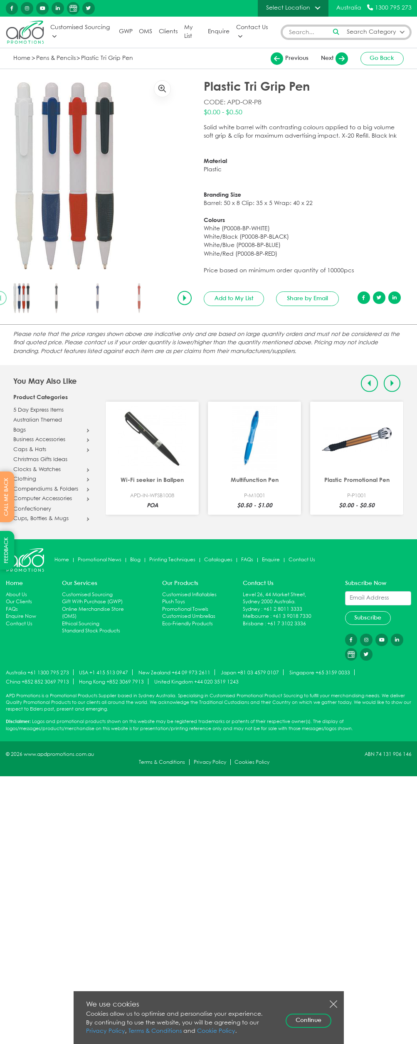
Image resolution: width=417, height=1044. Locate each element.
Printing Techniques (172, 560)
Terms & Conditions (162, 762)
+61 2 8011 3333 (283, 609)
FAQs (247, 560)
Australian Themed (37, 420)
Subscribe (367, 617)
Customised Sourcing (80, 27)
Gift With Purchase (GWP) (92, 602)
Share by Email (307, 298)
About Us (16, 594)
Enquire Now (21, 616)
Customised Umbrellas (188, 616)
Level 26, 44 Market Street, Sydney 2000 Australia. (274, 598)
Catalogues (218, 560)
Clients (168, 32)
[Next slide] (185, 298)
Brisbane (253, 623)
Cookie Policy (208, 1031)
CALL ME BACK (6, 497)
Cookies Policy (251, 762)
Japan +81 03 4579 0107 (250, 672)
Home (21, 58)
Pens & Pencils (53, 58)
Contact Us (252, 27)
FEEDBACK (6, 550)
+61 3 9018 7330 (292, 616)
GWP (125, 32)
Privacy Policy (210, 762)
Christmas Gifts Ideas (40, 459)
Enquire (218, 32)
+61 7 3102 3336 (286, 623)
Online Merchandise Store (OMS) (93, 613)
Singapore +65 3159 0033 (319, 672)
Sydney (251, 609)
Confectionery (32, 508)
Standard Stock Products (91, 631)
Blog (135, 560)
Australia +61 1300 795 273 (37, 672)
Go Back (382, 58)
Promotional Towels (185, 609)
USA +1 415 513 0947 (103, 672)
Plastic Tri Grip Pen (100, 58)
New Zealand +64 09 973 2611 (174, 672)
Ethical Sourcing (80, 623)
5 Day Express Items (38, 409)
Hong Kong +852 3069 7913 (111, 681)
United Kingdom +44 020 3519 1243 (196, 681)
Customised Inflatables (189, 594)
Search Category (371, 32)
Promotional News (99, 560)
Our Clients (19, 602)
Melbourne (256, 616)
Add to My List (234, 298)
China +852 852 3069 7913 (37, 681)
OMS (145, 32)
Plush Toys (173, 602)
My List (188, 32)
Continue (308, 1020)
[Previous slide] (369, 383)
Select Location (288, 8)
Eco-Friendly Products (187, 623)
